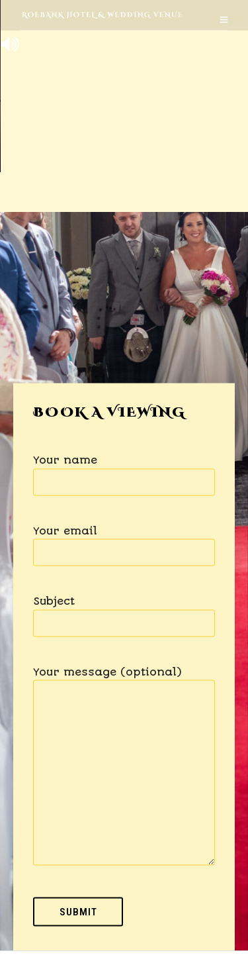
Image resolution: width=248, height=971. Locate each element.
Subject (124, 612)
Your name (124, 471)
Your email (124, 541)
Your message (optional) (124, 766)
